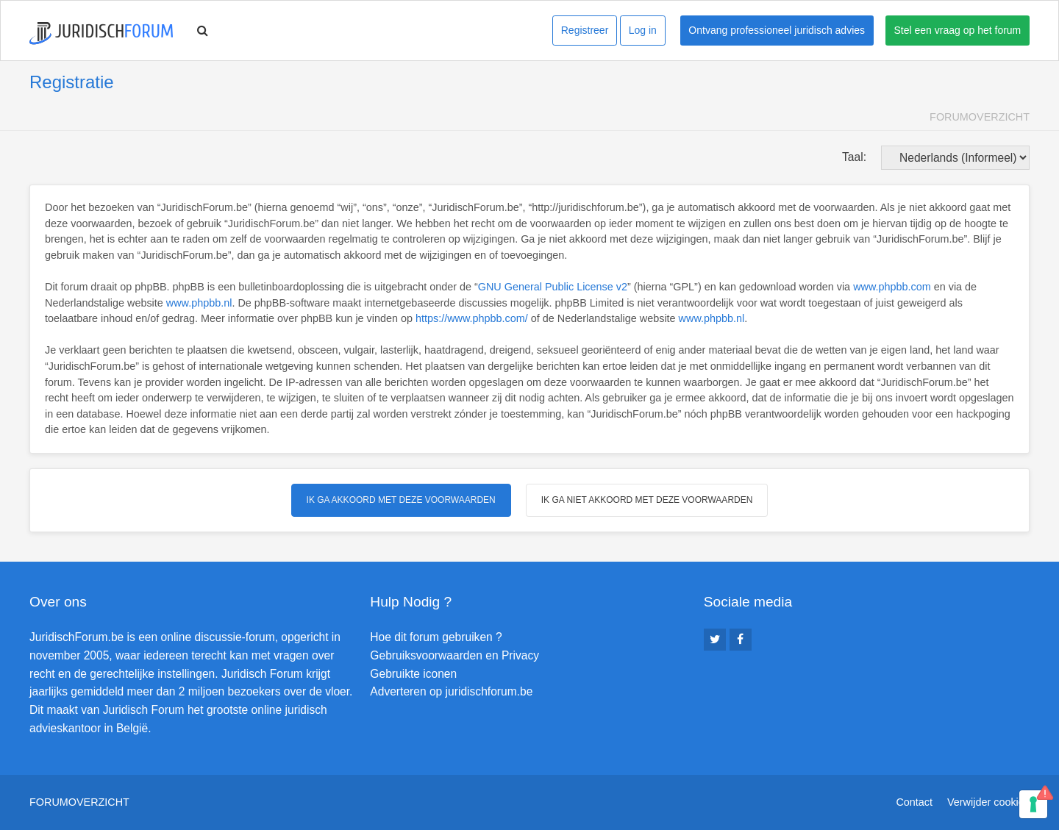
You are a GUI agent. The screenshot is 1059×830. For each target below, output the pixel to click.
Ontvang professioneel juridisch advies (776, 30)
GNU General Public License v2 (552, 287)
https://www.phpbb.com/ (472, 318)
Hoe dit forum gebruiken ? (436, 637)
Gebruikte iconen (413, 674)
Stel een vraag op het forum (957, 30)
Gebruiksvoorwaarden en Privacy (454, 655)
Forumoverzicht (980, 117)
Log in (643, 30)
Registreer (585, 30)
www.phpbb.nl (199, 303)
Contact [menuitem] (914, 802)
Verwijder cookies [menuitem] (988, 802)
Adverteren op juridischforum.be (451, 691)
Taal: (854, 157)
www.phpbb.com (892, 287)
